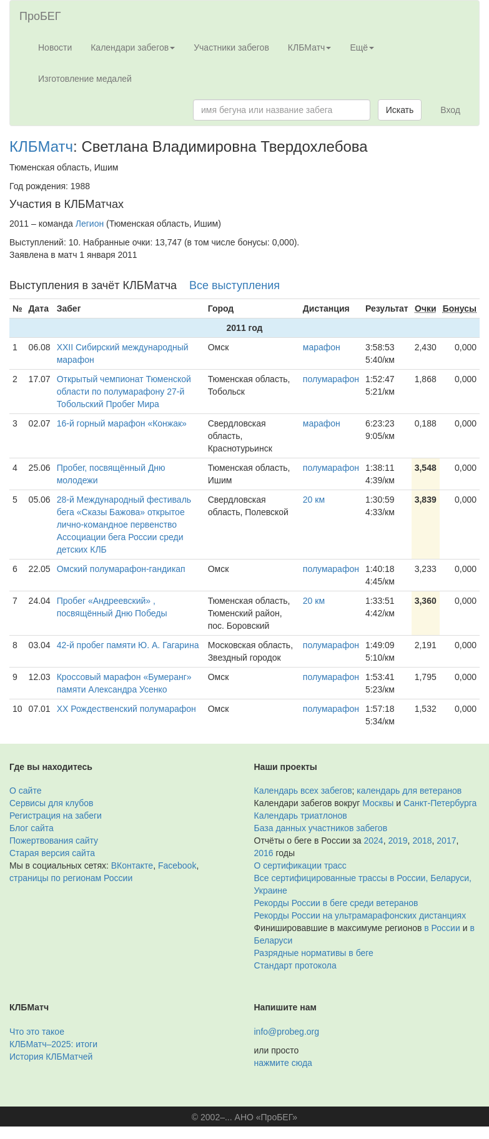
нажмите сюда (283, 1063)
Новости (55, 47)
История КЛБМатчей (50, 1057)
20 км (314, 500)
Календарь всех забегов (303, 791)
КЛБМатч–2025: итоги (53, 1044)
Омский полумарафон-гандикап (121, 569)
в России (442, 928)
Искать (400, 110)
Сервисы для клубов (51, 803)
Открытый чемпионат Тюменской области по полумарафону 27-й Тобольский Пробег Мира (124, 391)
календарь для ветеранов (409, 791)
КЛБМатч (41, 146)
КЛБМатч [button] (310, 47)
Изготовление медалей (85, 79)
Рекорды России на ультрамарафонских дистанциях (360, 915)
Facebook (177, 865)
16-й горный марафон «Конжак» (122, 423)
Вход (450, 110)
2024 (373, 841)
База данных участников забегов (321, 828)
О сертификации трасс (300, 865)
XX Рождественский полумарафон (126, 709)
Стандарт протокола (295, 965)
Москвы (377, 803)
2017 (446, 841)
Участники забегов (231, 47)
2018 (422, 841)
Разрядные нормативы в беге (313, 953)
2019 (397, 841)
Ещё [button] (362, 47)
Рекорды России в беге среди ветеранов (336, 903)
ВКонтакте (132, 865)
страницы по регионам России (70, 878)
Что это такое (36, 1032)
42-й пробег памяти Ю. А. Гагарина (128, 645)
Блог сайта (31, 828)
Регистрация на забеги (55, 816)
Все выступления (234, 285)
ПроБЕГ (40, 16)
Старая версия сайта (52, 853)
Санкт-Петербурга (440, 803)
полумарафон (331, 379)
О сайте (25, 791)
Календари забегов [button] (133, 47)
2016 (264, 853)
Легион (90, 224)
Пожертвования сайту (53, 841)
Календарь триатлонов (300, 816)
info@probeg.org (287, 1032)
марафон (321, 347)
